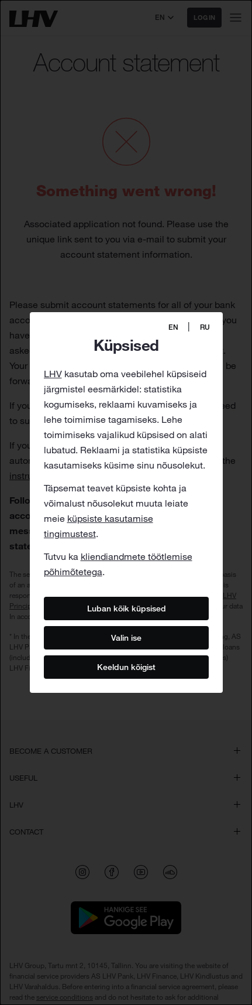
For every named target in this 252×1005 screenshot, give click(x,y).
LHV (53, 374)
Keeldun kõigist (126, 666)
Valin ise (126, 637)
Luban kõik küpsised (126, 608)
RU (205, 327)
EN (173, 327)
